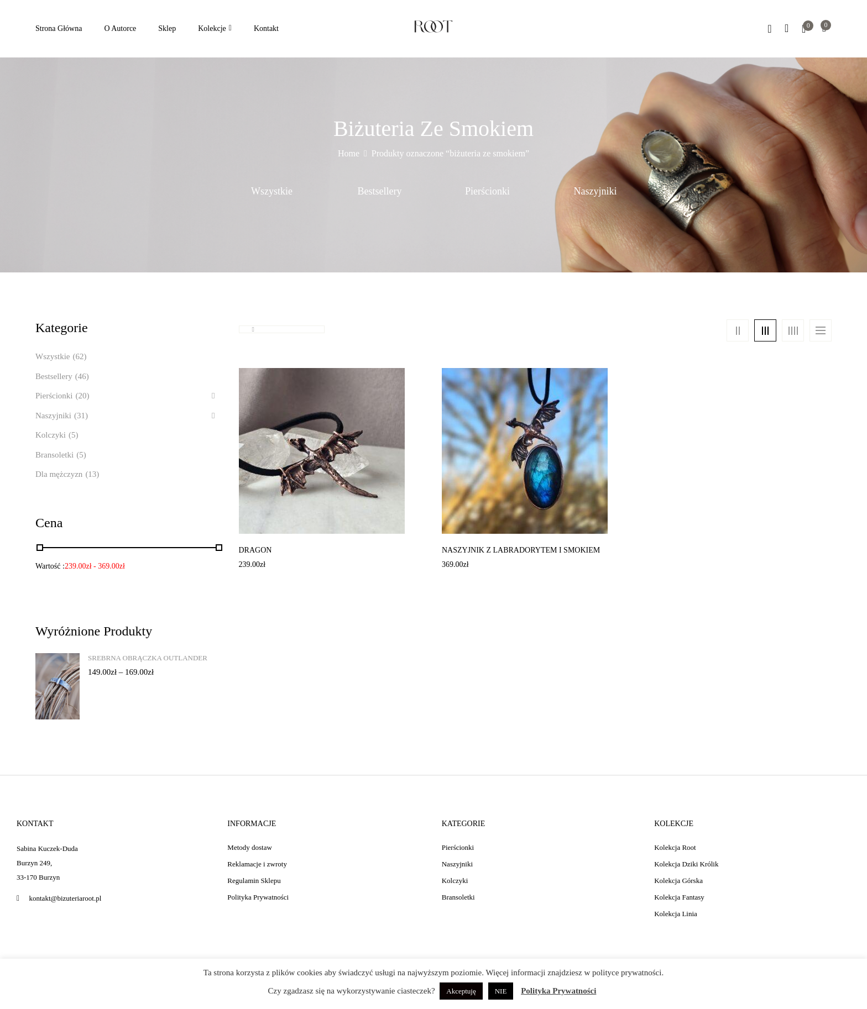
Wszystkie (272, 191)
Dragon (255, 550)
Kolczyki (50, 434)
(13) (92, 474)
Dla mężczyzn (58, 474)
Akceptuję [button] (461, 991)
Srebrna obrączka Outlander (147, 658)
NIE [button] (501, 991)
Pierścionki (487, 191)
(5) (74, 434)
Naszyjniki (595, 191)
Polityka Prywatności (558, 990)
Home (348, 153)
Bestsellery (380, 191)
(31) (81, 415)
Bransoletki (54, 454)
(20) (83, 395)
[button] (824, 29)
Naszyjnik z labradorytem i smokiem (521, 550)
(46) (82, 376)
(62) (79, 356)
